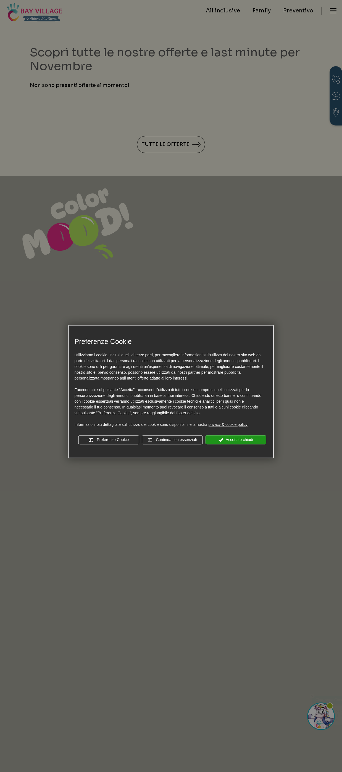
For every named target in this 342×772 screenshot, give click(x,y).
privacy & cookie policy (228, 424)
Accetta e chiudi (236, 439)
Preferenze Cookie (108, 439)
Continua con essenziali (172, 439)
